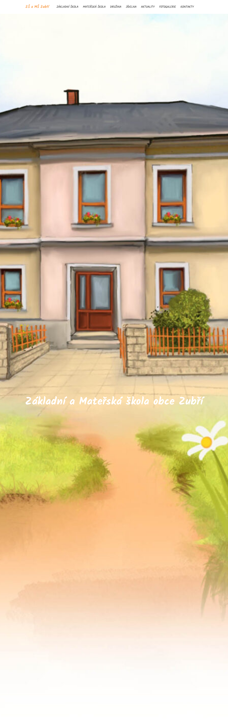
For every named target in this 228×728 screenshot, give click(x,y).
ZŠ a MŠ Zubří (37, 7)
